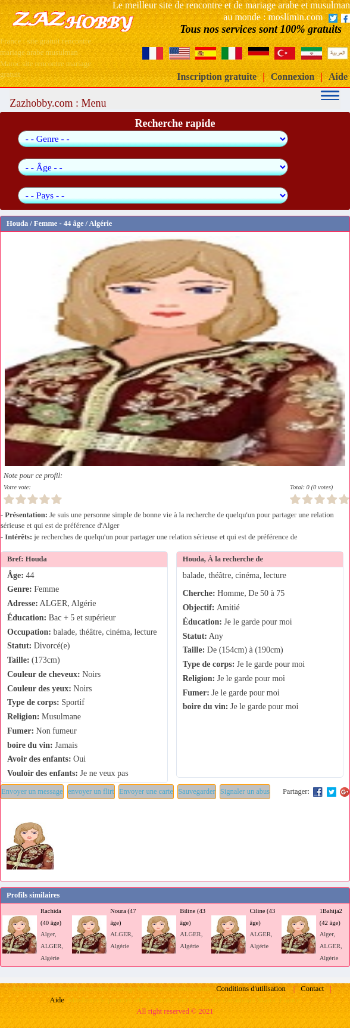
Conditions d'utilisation (251, 988)
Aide (338, 77)
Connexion (293, 77)
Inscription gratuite (217, 77)
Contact (312, 988)
